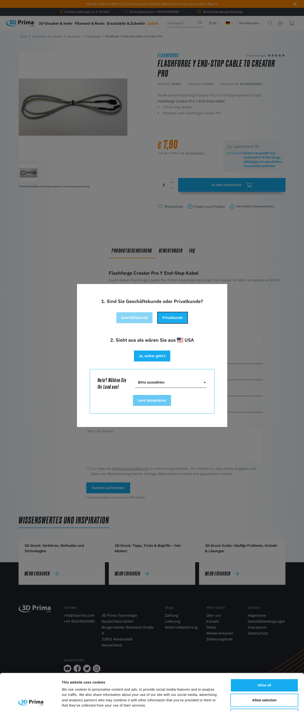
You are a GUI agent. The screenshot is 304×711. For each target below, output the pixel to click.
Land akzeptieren (152, 400)
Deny (264, 681)
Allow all (264, 651)
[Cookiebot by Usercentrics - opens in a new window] (31, 702)
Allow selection (264, 666)
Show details (240, 702)
